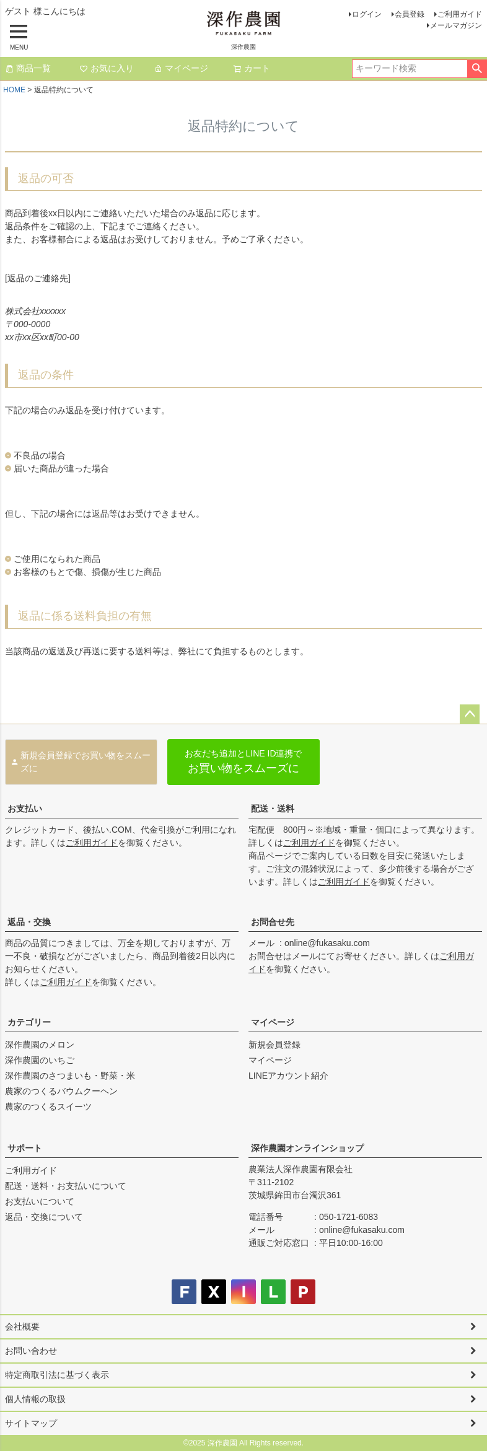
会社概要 (22, 1326)
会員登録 (409, 14)
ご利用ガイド (459, 14)
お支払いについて (39, 1201)
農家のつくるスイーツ (48, 1106)
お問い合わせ (31, 1351)
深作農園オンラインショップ (307, 1148)
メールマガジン (456, 25)
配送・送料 (272, 808)
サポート (24, 1148)
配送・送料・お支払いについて (65, 1186)
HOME (14, 89)
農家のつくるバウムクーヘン (61, 1091)
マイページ (181, 68)
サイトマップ (31, 1423)
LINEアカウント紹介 (288, 1076)
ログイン (367, 14)
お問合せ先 (272, 922)
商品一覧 (28, 68)
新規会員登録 (274, 1045)
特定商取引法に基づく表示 (57, 1375)
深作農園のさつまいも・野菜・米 (70, 1076)
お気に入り (106, 68)
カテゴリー (29, 1022)
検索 (476, 68)
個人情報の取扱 (35, 1399)
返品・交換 (29, 922)
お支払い (24, 808)
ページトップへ (470, 714)
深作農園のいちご (39, 1060)
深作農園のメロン (39, 1045)
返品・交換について (44, 1217)
